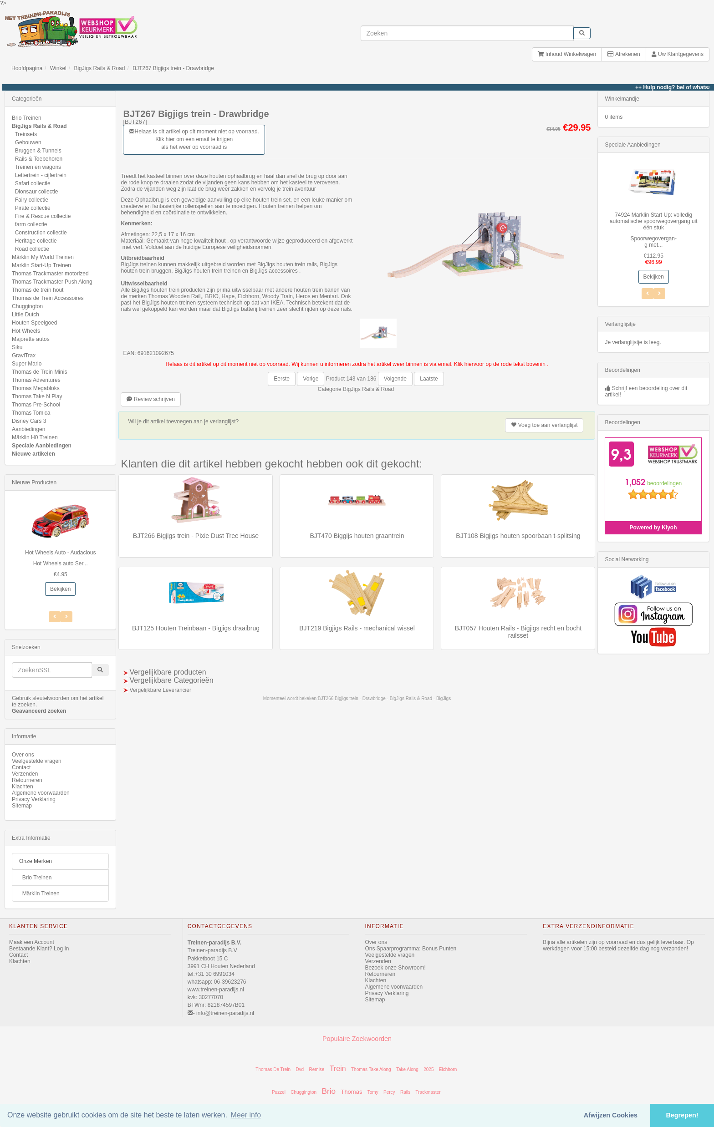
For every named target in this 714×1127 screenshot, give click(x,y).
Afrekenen (623, 54)
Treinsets (26, 134)
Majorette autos (31, 339)
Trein (338, 1068)
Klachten (22, 786)
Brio (328, 1091)
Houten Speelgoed (34, 323)
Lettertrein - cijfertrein (40, 175)
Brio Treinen (26, 118)
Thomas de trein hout (37, 290)
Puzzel (279, 1092)
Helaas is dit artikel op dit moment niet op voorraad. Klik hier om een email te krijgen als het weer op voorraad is (194, 139)
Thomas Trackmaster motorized (50, 273)
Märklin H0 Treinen (35, 437)
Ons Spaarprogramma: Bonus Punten (411, 948)
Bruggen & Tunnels (38, 150)
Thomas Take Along (371, 1069)
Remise (317, 1069)
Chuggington (27, 306)
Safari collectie (33, 183)
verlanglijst (544, 425)
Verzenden (25, 774)
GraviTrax (24, 355)
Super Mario (26, 363)
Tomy (372, 1092)
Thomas (351, 1091)
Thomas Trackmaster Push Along (52, 282)
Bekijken (60, 589)
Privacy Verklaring (34, 799)
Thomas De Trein (273, 1069)
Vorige (310, 379)
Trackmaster (427, 1092)
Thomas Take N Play (37, 396)
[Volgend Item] (55, 616)
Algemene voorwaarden (41, 793)
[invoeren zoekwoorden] (467, 33)
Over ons (23, 754)
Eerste (282, 379)
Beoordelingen (622, 370)
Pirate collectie (33, 208)
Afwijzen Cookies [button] (611, 1115)
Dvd (300, 1069)
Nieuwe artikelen (33, 454)
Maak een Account (31, 942)
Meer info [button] (246, 1115)
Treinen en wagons (38, 167)
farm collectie (31, 224)
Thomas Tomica (31, 413)
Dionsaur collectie (36, 191)
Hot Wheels (26, 331)
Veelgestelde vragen (36, 761)
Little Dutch (25, 314)
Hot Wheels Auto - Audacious (60, 552)
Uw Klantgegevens (678, 54)
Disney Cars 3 (29, 421)
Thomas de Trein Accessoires (47, 298)
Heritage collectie (36, 241)
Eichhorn (448, 1069)
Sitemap (22, 805)
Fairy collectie (31, 200)
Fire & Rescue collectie (43, 216)
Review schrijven (150, 399)
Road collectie (32, 249)
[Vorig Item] (66, 616)
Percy (389, 1092)
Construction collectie (41, 232)
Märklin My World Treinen (43, 257)
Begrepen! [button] (682, 1115)
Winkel (58, 68)
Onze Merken (35, 861)
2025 (428, 1069)
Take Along (407, 1069)
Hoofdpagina (26, 68)
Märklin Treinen (41, 893)
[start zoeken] (582, 33)
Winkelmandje (622, 99)
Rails (405, 1092)
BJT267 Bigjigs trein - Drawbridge (173, 68)
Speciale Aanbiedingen (41, 445)
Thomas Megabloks (36, 388)
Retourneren (27, 780)
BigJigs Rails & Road (99, 68)
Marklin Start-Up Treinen (41, 265)
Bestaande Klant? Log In (39, 948)
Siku (17, 347)
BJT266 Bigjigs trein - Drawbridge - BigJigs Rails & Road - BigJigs (384, 698)
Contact (21, 767)
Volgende (395, 379)
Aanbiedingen (28, 429)
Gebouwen (28, 142)
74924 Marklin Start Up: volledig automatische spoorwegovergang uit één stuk (654, 221)
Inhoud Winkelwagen (567, 54)
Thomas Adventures (36, 380)
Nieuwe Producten (34, 482)
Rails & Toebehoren (39, 159)
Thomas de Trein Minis (39, 372)
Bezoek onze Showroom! (395, 968)
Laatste (429, 379)
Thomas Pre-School (36, 404)
